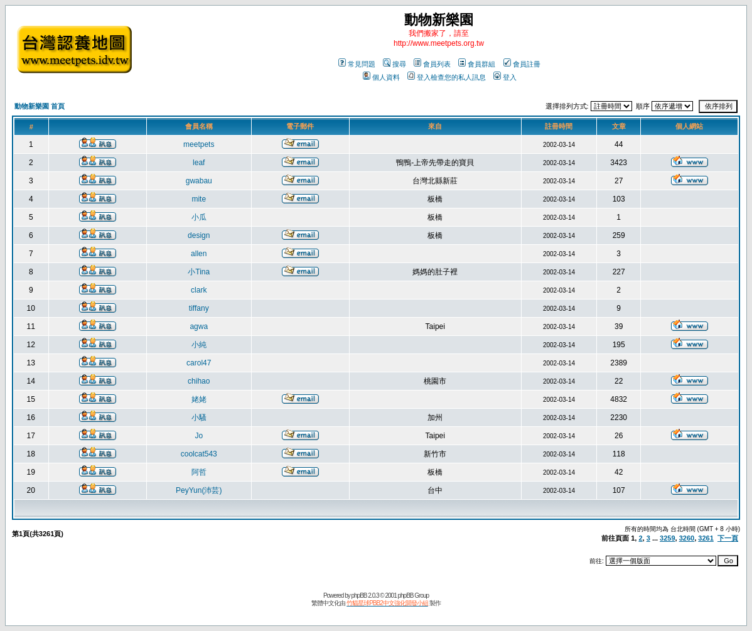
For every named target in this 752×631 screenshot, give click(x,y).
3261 (705, 538)
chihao (199, 381)
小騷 (199, 417)
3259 (667, 538)
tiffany (199, 308)
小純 (199, 344)
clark (199, 290)
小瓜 (199, 217)
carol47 (198, 363)
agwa (199, 326)
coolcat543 (199, 454)
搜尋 (394, 64)
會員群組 (476, 64)
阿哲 (199, 472)
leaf (199, 162)
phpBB (359, 595)
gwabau (199, 180)
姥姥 (199, 399)
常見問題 (356, 64)
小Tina (199, 271)
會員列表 (432, 64)
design (199, 235)
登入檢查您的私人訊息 (446, 77)
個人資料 (381, 77)
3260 (686, 538)
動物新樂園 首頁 (39, 106)
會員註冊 (521, 64)
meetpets (198, 144)
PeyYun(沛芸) (199, 490)
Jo (199, 435)
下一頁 (727, 538)
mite (198, 199)
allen (199, 253)
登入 (505, 77)
